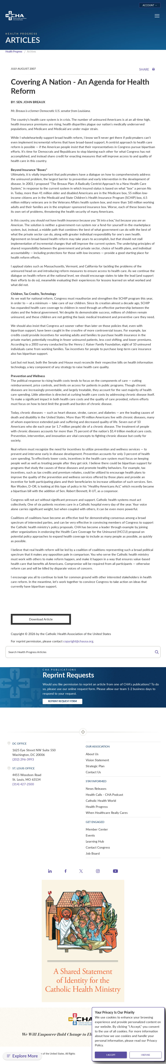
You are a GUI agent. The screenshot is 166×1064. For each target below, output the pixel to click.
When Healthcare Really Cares (107, 813)
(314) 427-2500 (23, 784)
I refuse (145, 1055)
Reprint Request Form (62, 701)
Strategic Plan (95, 766)
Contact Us (93, 772)
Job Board (93, 854)
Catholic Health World (101, 801)
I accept (110, 1055)
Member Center (97, 830)
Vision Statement (97, 760)
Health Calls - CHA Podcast (104, 795)
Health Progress (14, 51)
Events (90, 836)
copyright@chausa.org (78, 641)
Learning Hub (95, 842)
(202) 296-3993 (23, 760)
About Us (92, 754)
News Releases (96, 789)
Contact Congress (98, 848)
